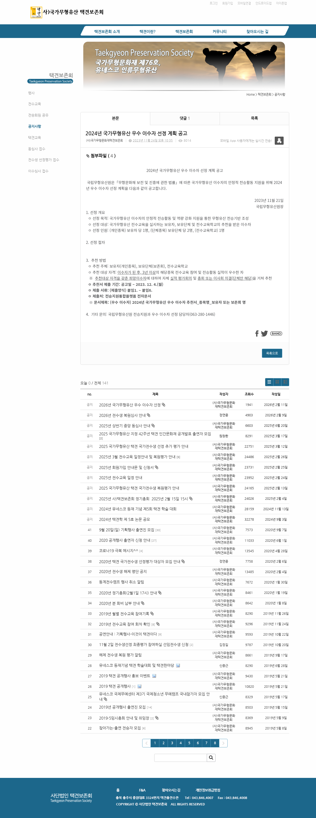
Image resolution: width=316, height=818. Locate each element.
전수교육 (34, 104)
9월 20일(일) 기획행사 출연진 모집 (126, 530)
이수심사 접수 (38, 171)
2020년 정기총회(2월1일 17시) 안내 (128, 593)
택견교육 (34, 138)
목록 (254, 118)
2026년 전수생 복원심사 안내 (124, 415)
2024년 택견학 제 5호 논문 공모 (124, 519)
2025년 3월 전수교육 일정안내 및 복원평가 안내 (137, 457)
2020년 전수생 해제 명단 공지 (123, 571)
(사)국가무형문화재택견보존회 (104, 140)
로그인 (214, 3)
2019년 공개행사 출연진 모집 (122, 707)
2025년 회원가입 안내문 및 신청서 (128, 467)
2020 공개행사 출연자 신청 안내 (124, 540)
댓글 (185, 118)
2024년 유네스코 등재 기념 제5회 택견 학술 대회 (137, 509)
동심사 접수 (36, 149)
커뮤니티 (220, 31)
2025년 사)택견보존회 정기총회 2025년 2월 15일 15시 (146, 499)
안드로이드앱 (263, 3)
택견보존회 (184, 31)
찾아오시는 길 (257, 31)
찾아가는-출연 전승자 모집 (120, 728)
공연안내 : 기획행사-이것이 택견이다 (128, 634)
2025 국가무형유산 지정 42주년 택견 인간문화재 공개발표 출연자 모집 (155, 434)
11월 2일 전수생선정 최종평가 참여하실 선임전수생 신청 (144, 644)
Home (250, 94)
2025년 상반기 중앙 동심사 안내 (127, 426)
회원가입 (227, 3)
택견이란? (148, 31)
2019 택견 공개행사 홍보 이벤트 (124, 676)
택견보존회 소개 (107, 31)
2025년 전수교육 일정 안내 (121, 477)
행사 (31, 93)
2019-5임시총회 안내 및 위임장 (124, 718)
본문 (115, 118)
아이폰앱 (281, 3)
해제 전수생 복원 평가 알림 (120, 655)
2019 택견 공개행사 (115, 686)
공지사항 (34, 126)
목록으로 (272, 353)
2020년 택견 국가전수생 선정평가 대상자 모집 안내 (139, 561)
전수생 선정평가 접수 (43, 160)
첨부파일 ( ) (101, 155)
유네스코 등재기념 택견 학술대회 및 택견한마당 (136, 665)
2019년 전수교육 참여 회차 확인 (124, 624)
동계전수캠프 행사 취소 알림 (121, 582)
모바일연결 (244, 3)
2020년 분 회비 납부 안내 (119, 603)
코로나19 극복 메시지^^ (118, 550)
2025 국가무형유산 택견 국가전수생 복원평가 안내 (139, 488)
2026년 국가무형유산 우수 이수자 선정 (132, 405)
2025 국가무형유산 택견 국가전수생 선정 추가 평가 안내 (143, 446)
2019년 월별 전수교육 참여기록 (124, 614)
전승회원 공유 (38, 115)
